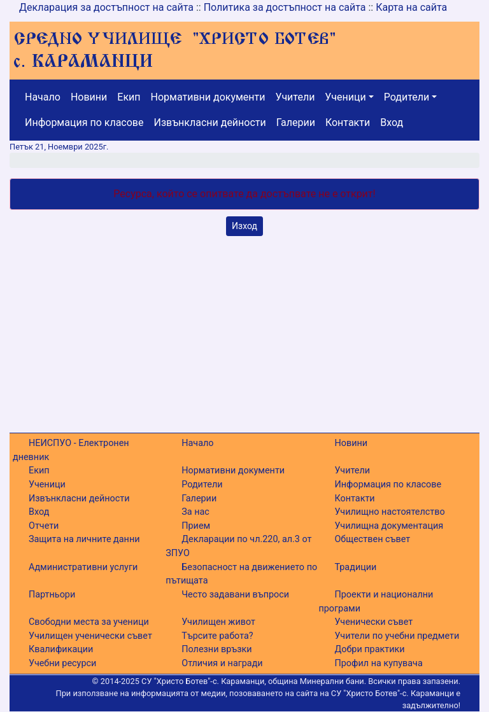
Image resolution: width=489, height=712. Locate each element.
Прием (195, 525)
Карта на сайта (411, 7)
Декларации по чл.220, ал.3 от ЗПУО (238, 546)
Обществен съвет (372, 539)
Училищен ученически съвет (90, 636)
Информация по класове (84, 122)
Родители (406, 97)
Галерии (295, 122)
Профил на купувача (378, 663)
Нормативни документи (208, 97)
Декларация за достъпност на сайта (106, 7)
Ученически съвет (373, 622)
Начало (42, 97)
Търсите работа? (217, 636)
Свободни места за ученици (89, 622)
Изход (244, 226)
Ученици (345, 97)
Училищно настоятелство (389, 511)
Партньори (52, 594)
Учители (295, 97)
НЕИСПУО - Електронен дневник (71, 450)
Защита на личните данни (84, 539)
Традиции (355, 567)
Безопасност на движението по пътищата (241, 574)
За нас (195, 511)
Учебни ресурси (62, 663)
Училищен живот (218, 622)
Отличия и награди (221, 663)
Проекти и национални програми (375, 601)
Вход (391, 122)
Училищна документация (388, 525)
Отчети (44, 525)
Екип (128, 97)
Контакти (347, 122)
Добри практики (369, 649)
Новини (89, 97)
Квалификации (61, 649)
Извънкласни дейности (209, 122)
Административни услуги (83, 567)
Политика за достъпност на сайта (285, 7)
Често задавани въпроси (235, 594)
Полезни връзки (216, 649)
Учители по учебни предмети (396, 636)
